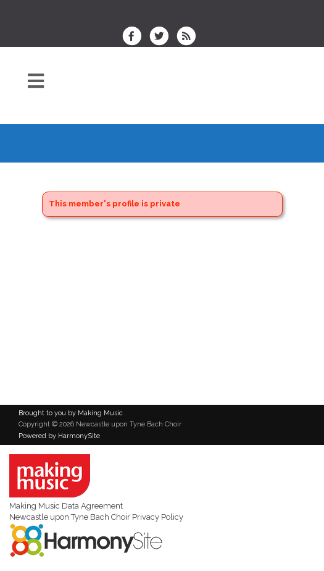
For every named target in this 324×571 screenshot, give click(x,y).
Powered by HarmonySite (59, 436)
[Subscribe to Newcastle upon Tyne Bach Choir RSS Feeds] (189, 37)
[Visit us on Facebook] (135, 37)
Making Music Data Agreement (66, 505)
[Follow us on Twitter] (163, 37)
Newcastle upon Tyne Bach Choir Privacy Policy (96, 517)
